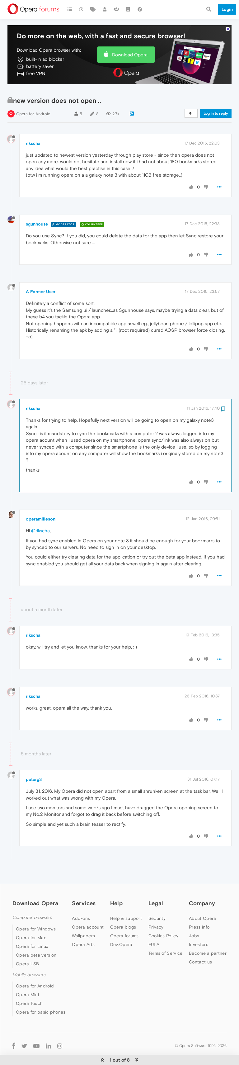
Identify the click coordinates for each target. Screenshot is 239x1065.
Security (157, 899)
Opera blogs (123, 908)
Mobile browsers (28, 955)
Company (202, 884)
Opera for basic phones (41, 993)
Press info (199, 908)
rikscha (33, 124)
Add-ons (81, 899)
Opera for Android (33, 95)
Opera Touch (29, 984)
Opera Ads (83, 925)
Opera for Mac (31, 918)
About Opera (202, 899)
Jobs (194, 916)
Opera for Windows (36, 909)
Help (116, 884)
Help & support (126, 899)
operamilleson (40, 499)
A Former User (40, 272)
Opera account (88, 908)
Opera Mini (27, 975)
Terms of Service (165, 934)
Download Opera (130, 35)
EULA (153, 925)
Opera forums (124, 916)
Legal (155, 884)
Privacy (156, 908)
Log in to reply (216, 94)
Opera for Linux (32, 927)
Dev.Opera (121, 925)
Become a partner (208, 934)
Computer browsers (32, 898)
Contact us (200, 942)
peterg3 (34, 760)
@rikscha (40, 511)
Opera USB (27, 944)
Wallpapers (83, 916)
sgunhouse (37, 204)
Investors (198, 925)
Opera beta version (36, 936)
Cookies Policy (163, 916)
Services (84, 884)
